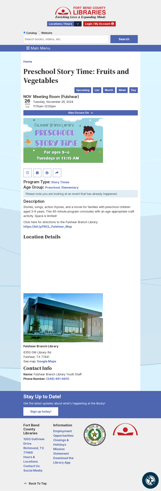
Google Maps (46, 361)
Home (27, 61)
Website (46, 33)
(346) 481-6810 (57, 379)
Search (124, 39)
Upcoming (82, 90)
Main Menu (38, 48)
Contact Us (31, 466)
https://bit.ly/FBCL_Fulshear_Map (47, 226)
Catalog (31, 33)
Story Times (60, 182)
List (97, 90)
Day (133, 90)
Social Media (32, 470)
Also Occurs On (80, 112)
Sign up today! (40, 411)
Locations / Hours (60, 23)
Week (122, 90)
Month (109, 90)
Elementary (70, 187)
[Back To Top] (80, 483)
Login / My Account (97, 23)
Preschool (52, 187)
